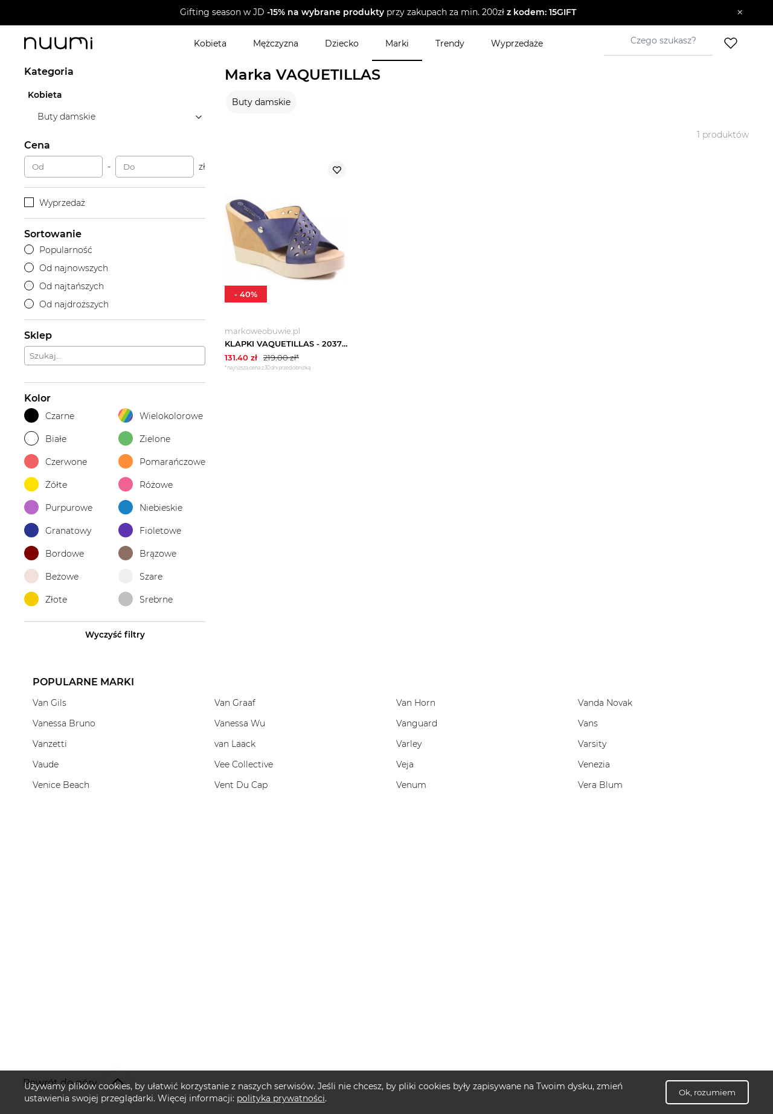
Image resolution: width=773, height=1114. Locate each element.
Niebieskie (150, 507)
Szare (140, 576)
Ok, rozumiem (707, 1092)
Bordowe (54, 553)
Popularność (58, 250)
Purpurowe (58, 507)
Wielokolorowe (160, 416)
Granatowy (57, 530)
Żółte (45, 484)
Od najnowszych (66, 268)
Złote (45, 599)
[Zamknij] (740, 12)
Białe (45, 439)
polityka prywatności (281, 1098)
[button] (377, 12)
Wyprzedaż (54, 202)
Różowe (145, 484)
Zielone (144, 439)
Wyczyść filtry (115, 634)
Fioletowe (149, 530)
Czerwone (55, 462)
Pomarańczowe (161, 462)
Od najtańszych (64, 286)
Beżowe (51, 576)
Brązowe (147, 553)
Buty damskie (261, 102)
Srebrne (145, 599)
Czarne (49, 416)
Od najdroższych (66, 304)
